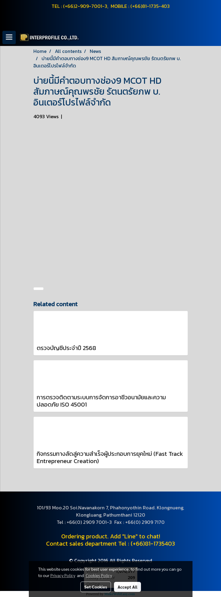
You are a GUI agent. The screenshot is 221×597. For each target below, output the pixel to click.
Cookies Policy (99, 575)
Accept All (127, 586)
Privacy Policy (62, 575)
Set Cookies (95, 586)
